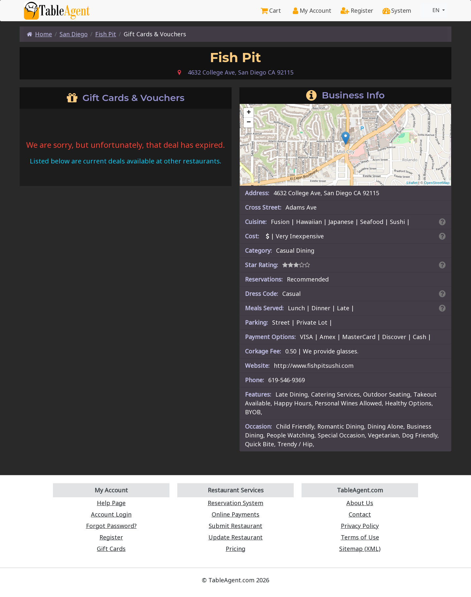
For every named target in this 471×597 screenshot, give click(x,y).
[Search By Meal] (442, 308)
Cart (271, 10)
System (396, 10)
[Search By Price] (442, 236)
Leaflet (412, 183)
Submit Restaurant (235, 526)
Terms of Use (360, 537)
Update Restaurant (235, 537)
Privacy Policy (360, 526)
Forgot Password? (111, 526)
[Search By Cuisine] (442, 222)
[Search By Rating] (442, 265)
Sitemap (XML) (359, 549)
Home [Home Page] (39, 34)
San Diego (74, 34)
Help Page (111, 503)
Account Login (111, 514)
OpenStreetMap (436, 183)
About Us (359, 503)
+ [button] (249, 113)
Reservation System (235, 503)
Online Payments (235, 514)
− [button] (249, 123)
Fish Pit (105, 34)
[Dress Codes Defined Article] (442, 294)
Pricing (235, 549)
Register (356, 10)
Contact (360, 514)
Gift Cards (111, 549)
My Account (312, 10)
